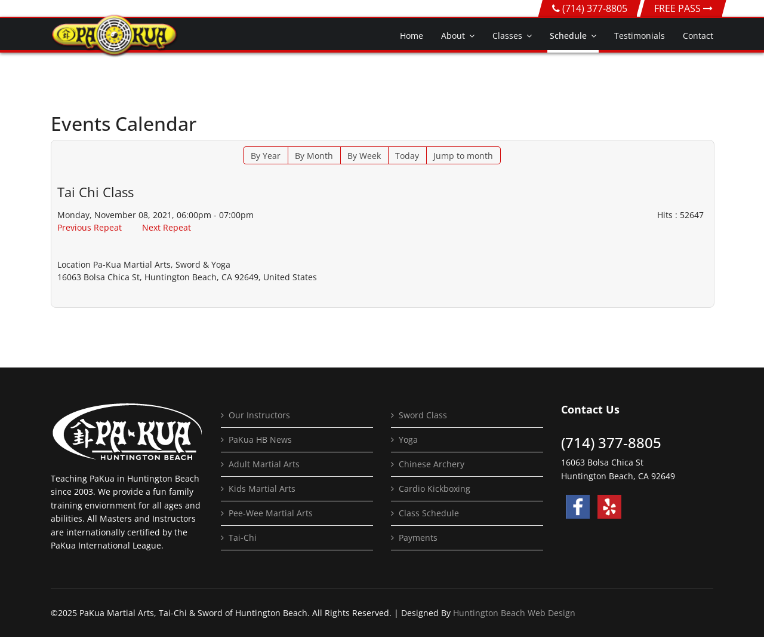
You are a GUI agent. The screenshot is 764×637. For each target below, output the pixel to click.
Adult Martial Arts (264, 464)
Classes (507, 35)
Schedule (568, 35)
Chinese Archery (431, 464)
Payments (418, 537)
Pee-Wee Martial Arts (271, 513)
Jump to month (463, 155)
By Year (266, 155)
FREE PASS (683, 8)
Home (411, 35)
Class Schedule (429, 513)
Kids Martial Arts (262, 488)
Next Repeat (166, 227)
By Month (314, 155)
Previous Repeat (89, 227)
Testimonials (639, 35)
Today (407, 155)
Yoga (408, 439)
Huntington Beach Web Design (514, 612)
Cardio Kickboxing (434, 488)
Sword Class (423, 415)
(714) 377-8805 (594, 8)
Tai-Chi (243, 537)
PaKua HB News (260, 439)
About (453, 35)
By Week (364, 155)
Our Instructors (259, 415)
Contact (698, 35)
